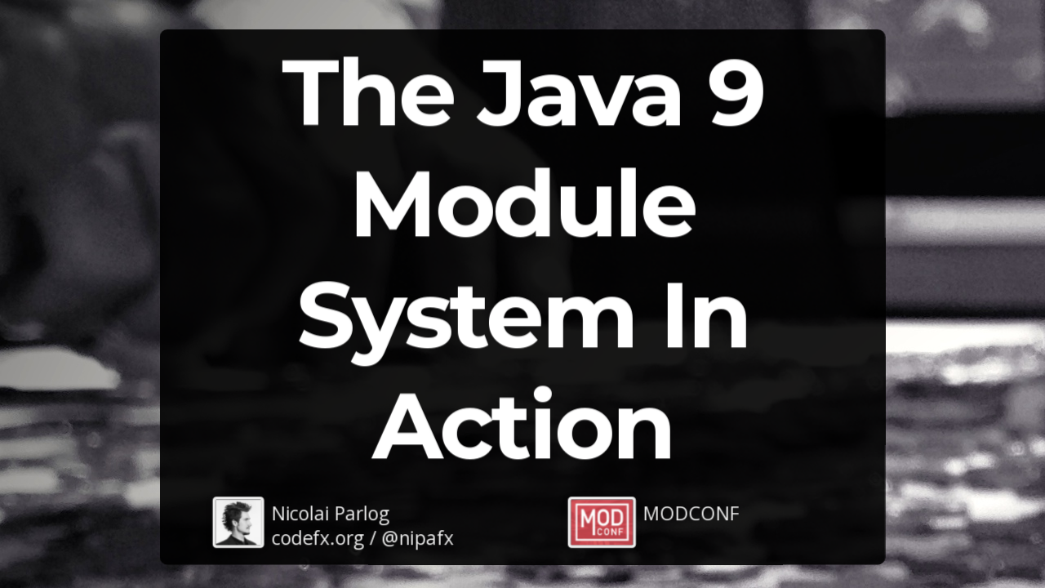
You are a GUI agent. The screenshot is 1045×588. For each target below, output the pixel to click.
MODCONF (691, 512)
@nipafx (418, 537)
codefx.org (318, 537)
